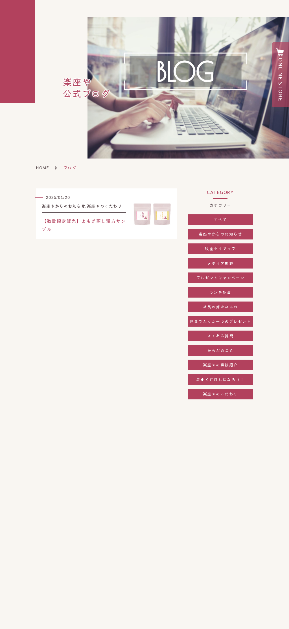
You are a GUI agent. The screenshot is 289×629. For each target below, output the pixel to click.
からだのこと (220, 350)
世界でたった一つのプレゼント (220, 321)
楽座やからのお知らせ (220, 234)
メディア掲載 (220, 263)
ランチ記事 (220, 292)
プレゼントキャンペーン (220, 277)
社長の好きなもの (220, 306)
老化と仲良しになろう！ (220, 379)
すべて (220, 219)
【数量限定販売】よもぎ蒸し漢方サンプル (84, 224)
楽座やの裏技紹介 (220, 365)
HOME (42, 168)
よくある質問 (220, 335)
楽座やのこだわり (220, 394)
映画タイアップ (220, 248)
